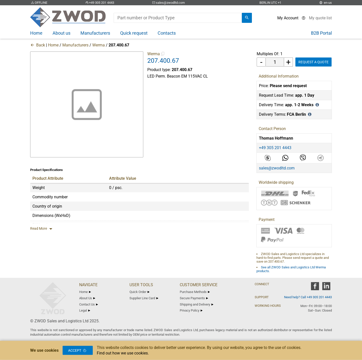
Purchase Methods (195, 292)
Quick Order (139, 292)
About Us (87, 298)
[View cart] (320, 18)
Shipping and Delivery (196, 304)
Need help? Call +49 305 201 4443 (308, 297)
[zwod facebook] (315, 288)
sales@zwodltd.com (168, 3)
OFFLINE (38, 3)
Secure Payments (194, 298)
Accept (77, 350)
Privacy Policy (191, 310)
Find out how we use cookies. (123, 353)
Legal (84, 310)
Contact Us (88, 304)
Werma (98, 45)
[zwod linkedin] (326, 288)
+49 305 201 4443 (99, 3)
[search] (247, 18)
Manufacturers (75, 45)
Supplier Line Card (143, 298)
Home (53, 45)
